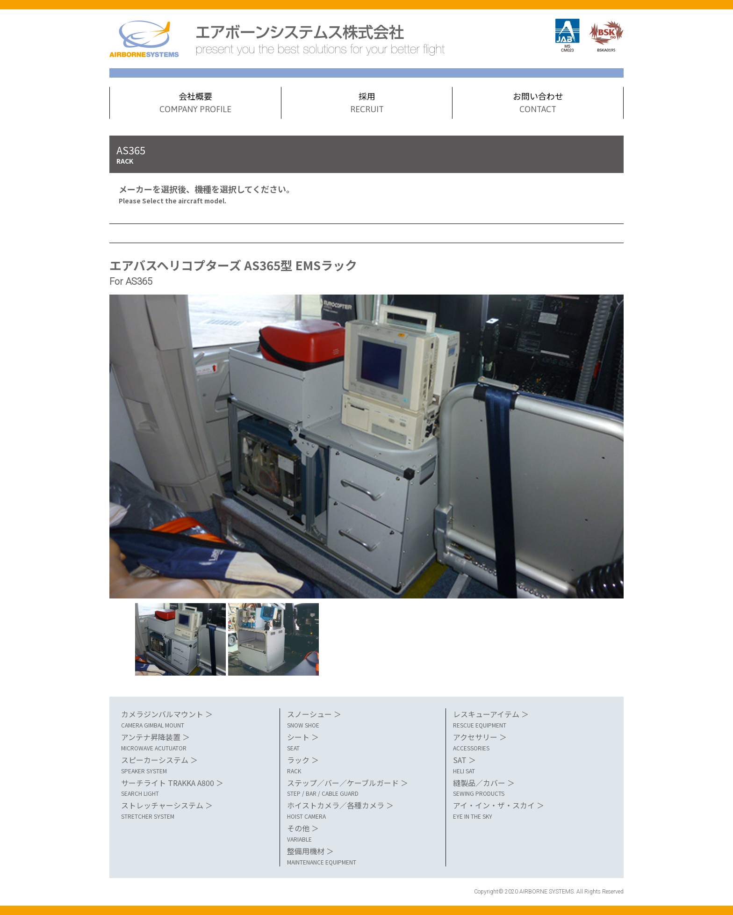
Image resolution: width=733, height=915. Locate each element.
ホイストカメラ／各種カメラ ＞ (361, 810)
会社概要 (195, 103)
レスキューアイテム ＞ (528, 718)
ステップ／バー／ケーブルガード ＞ (361, 787)
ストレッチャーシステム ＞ (195, 810)
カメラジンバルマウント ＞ (195, 718)
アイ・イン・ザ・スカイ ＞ (528, 810)
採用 (367, 103)
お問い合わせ (538, 103)
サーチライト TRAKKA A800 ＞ (195, 787)
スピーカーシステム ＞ (195, 764)
